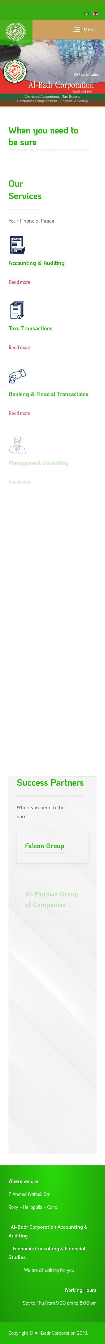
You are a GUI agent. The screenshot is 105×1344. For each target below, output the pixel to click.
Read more (19, 281)
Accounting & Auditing (36, 262)
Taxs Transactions (30, 328)
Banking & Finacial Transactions (48, 395)
